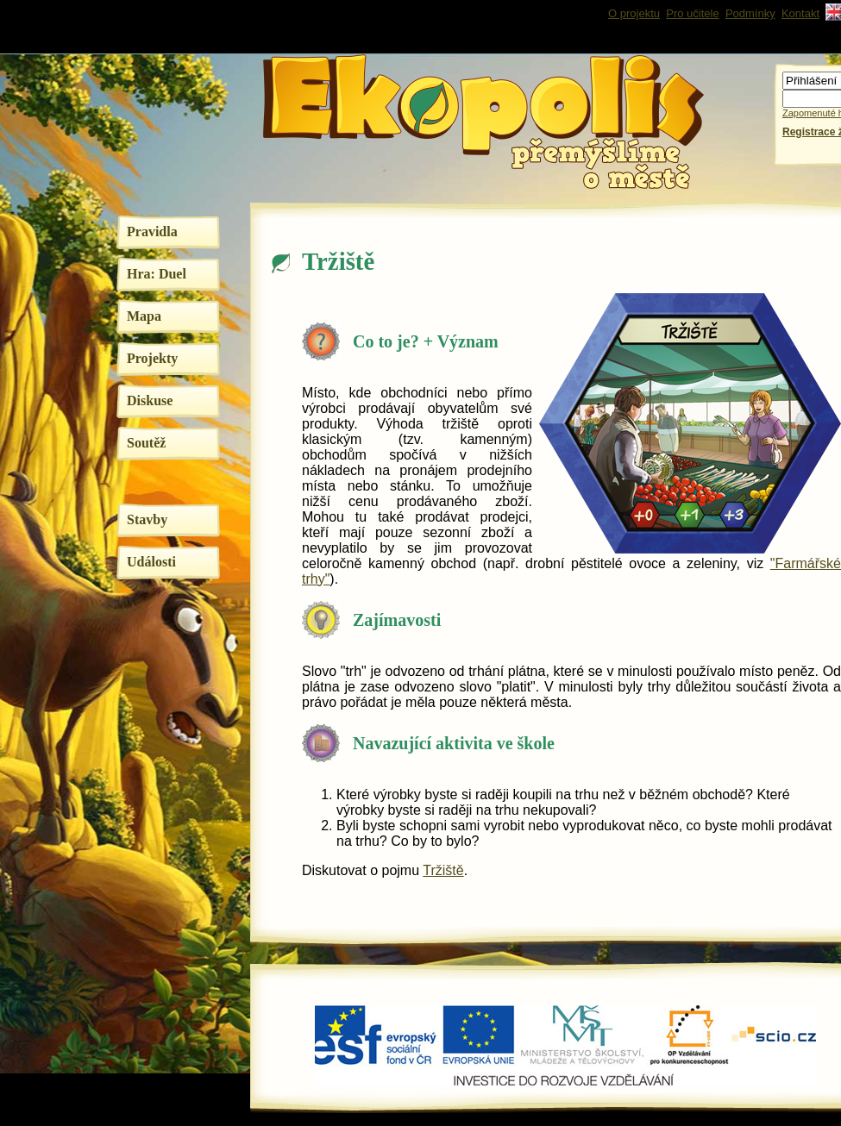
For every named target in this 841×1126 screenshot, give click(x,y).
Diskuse (150, 400)
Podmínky (750, 13)
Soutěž (146, 442)
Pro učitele (692, 13)
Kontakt (800, 13)
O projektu (634, 13)
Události (151, 561)
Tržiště (443, 870)
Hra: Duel (156, 273)
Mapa (144, 316)
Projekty (152, 358)
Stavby (147, 519)
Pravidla (152, 231)
